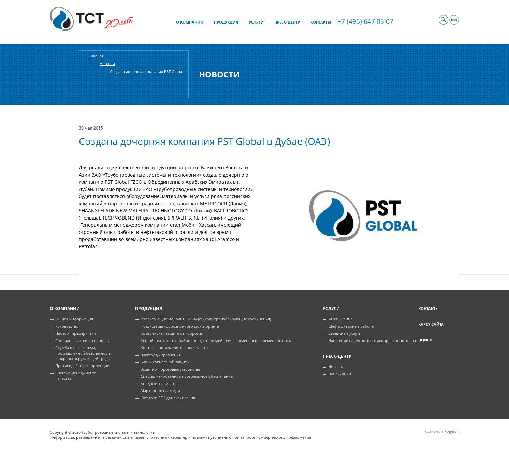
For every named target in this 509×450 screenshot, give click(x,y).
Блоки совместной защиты (165, 361)
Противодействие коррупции (82, 365)
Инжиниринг (340, 318)
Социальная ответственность (82, 340)
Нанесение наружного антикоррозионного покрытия (377, 340)
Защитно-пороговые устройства (170, 369)
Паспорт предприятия (75, 333)
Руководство (66, 326)
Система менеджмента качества (75, 375)
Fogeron (452, 431)
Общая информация (74, 318)
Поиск (425, 339)
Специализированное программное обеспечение (187, 376)
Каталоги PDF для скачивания (168, 397)
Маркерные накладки (160, 390)
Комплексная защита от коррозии (172, 333)
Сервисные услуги (344, 333)
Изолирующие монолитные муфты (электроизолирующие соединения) (206, 318)
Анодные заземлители (161, 383)
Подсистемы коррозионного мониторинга (180, 326)
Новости (107, 63)
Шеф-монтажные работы (351, 326)
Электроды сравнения (161, 354)
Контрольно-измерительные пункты (174, 347)
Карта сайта (431, 324)
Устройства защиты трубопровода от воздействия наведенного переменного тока (216, 340)
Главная (96, 55)
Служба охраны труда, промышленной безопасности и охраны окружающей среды (83, 353)
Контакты (428, 308)
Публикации (339, 373)
